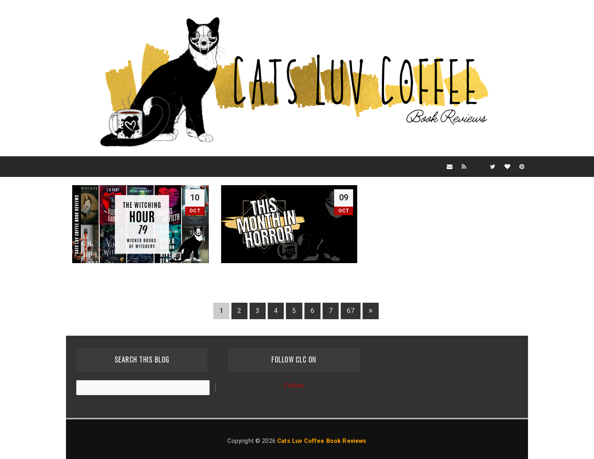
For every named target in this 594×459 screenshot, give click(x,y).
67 (350, 311)
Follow (294, 385)
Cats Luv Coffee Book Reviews (321, 441)
